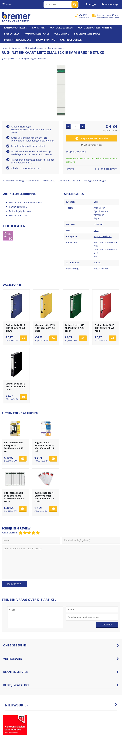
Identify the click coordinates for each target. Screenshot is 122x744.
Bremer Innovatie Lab (17, 39)
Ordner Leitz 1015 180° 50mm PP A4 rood (104, 328)
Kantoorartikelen (15, 27)
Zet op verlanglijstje (91, 144)
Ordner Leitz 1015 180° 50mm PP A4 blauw (15, 328)
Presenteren (12, 33)
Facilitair (38, 27)
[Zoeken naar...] (74, 4)
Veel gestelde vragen (95, 180)
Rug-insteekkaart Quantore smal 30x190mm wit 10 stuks (44, 497)
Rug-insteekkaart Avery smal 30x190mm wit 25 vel (13, 447)
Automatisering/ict (37, 33)
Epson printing (45, 39)
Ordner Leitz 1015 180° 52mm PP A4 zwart (15, 386)
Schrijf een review (106, 168)
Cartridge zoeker (70, 39)
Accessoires (49, 180)
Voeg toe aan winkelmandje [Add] (91, 138)
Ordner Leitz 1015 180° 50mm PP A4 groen (74, 328)
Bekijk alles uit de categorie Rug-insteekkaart (24, 58)
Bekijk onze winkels (76, 151)
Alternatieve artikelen (69, 180)
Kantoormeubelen (61, 27)
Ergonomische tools (87, 33)
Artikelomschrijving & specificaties (21, 180)
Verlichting (61, 33)
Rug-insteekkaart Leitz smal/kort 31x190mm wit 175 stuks (14, 497)
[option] (61, 90)
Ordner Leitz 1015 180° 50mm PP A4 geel (45, 328)
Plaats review (14, 583)
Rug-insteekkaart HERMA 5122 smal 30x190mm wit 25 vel (44, 447)
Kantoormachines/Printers (95, 27)
